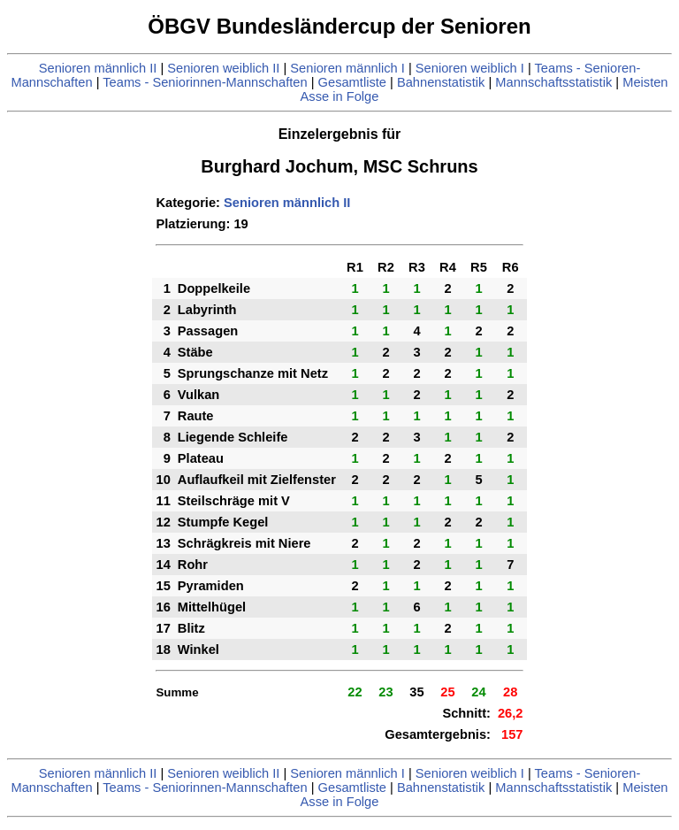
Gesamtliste (352, 82)
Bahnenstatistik (440, 82)
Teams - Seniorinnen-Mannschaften (205, 82)
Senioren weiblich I (470, 68)
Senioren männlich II (98, 68)
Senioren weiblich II (223, 68)
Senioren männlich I (347, 68)
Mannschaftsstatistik (553, 82)
